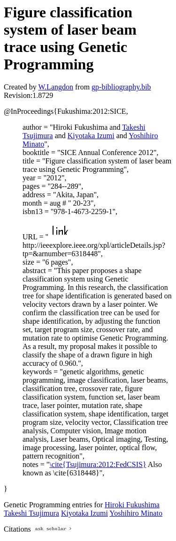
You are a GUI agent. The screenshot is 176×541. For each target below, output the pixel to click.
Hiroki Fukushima (132, 505)
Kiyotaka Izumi (91, 136)
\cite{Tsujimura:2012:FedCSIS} (97, 464)
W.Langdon (55, 87)
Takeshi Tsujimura (31, 513)
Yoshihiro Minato (135, 513)
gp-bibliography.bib (121, 87)
